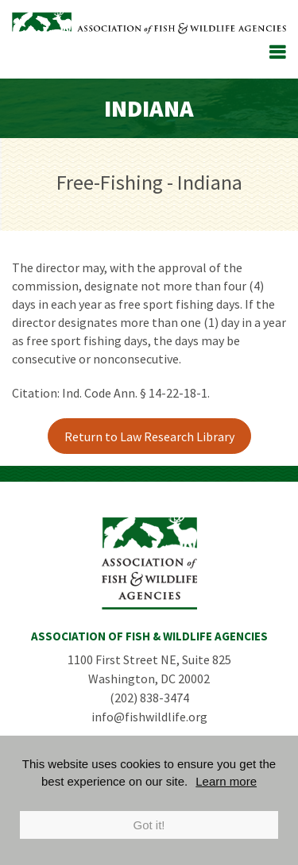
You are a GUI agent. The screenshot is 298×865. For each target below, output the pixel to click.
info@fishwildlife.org (149, 717)
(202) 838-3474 (149, 697)
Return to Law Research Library (149, 436)
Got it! (148, 825)
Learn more (226, 781)
